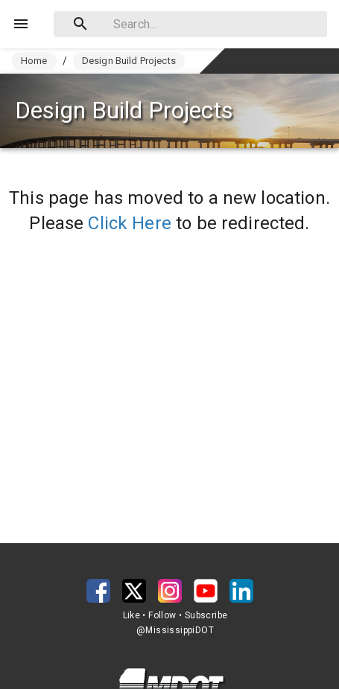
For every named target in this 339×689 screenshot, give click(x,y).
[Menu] (21, 24)
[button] (98, 591)
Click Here (129, 223)
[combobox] (190, 24)
